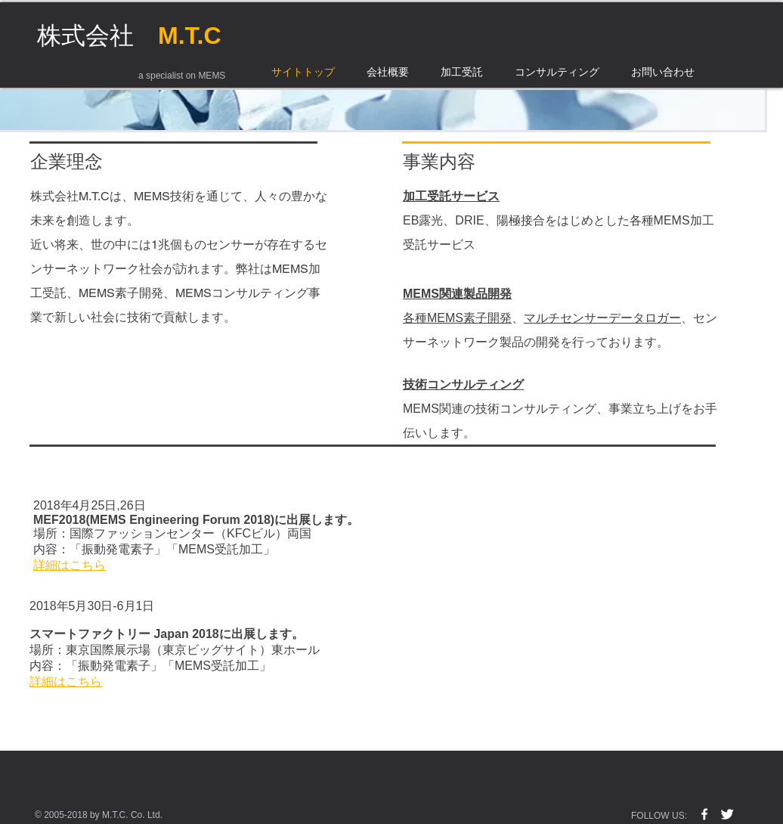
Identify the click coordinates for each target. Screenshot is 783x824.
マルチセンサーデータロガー (602, 317)
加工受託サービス (451, 196)
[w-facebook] (704, 814)
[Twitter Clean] (727, 814)
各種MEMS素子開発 (457, 317)
